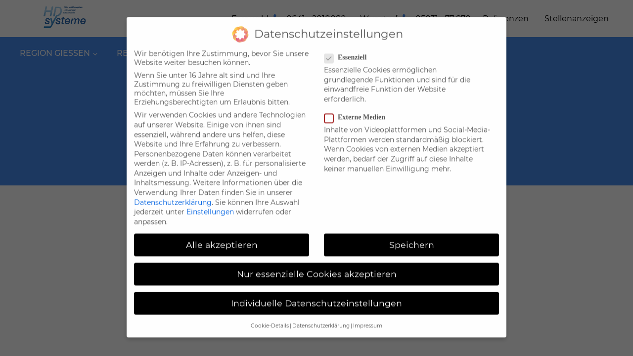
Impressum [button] (367, 319)
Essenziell (348, 50)
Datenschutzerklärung (173, 195)
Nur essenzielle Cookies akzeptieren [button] (317, 267)
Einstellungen (210, 204)
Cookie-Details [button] (270, 319)
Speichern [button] (411, 237)
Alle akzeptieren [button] (222, 237)
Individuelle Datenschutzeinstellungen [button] (316, 296)
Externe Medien (358, 110)
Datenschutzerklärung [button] (321, 319)
